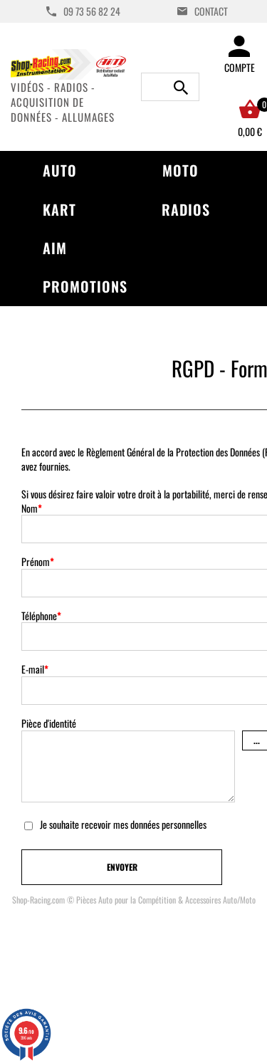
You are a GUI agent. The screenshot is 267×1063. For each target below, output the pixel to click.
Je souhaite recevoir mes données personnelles (123, 824)
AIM (55, 247)
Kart (59, 209)
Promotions (85, 286)
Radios (186, 209)
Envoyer (122, 867)
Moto (180, 170)
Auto (60, 170)
